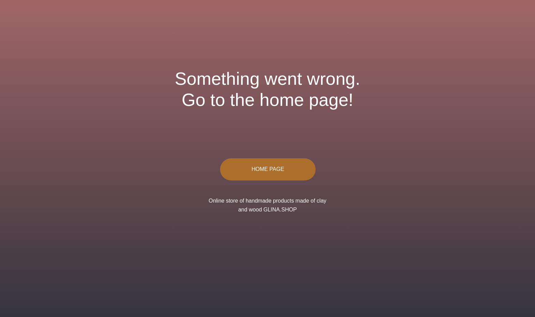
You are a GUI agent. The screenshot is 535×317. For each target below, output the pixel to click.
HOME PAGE (267, 169)
